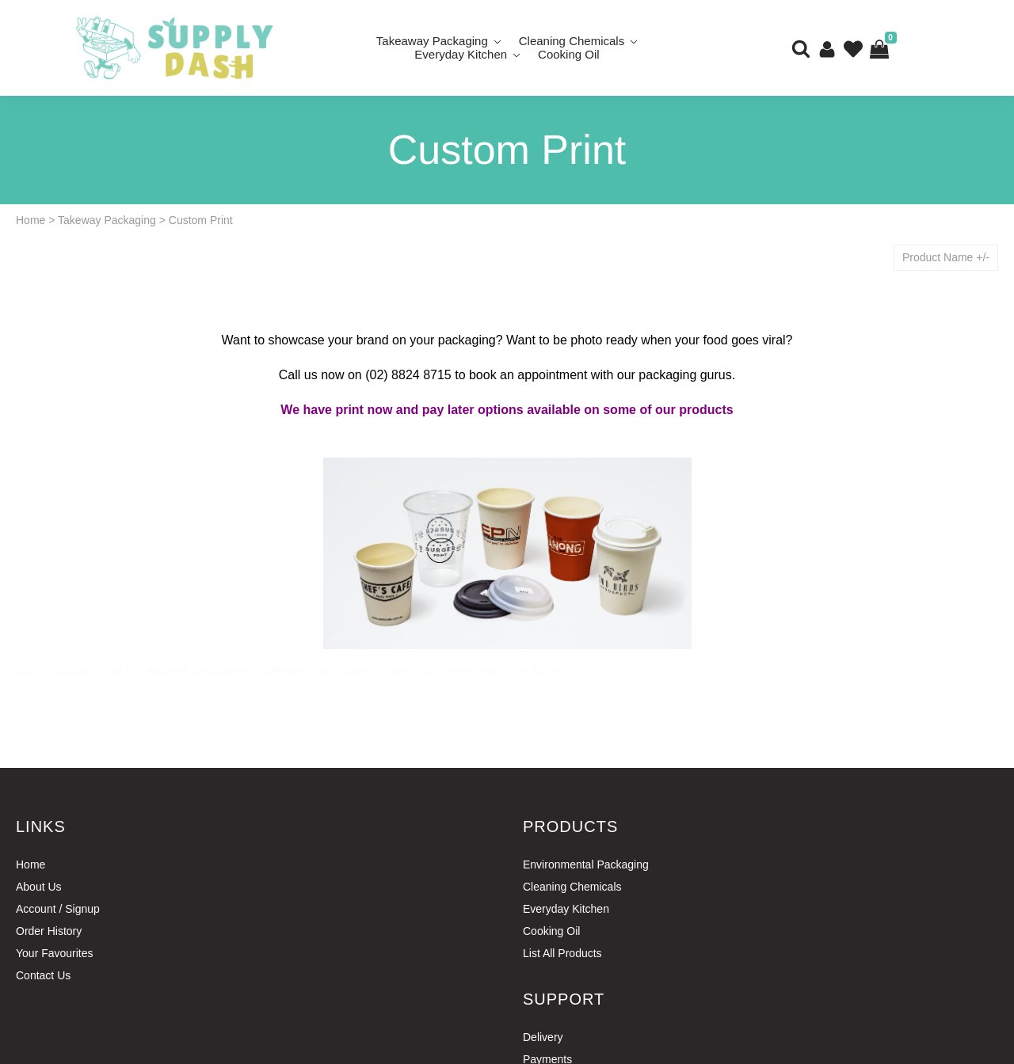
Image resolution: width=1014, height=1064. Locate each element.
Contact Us (43, 975)
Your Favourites (54, 953)
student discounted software (226, 671)
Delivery (543, 1037)
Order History (49, 931)
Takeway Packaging (107, 220)
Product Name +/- (945, 257)
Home (30, 220)
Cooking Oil (569, 54)
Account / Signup (58, 908)
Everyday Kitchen (460, 54)
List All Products (562, 953)
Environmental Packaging (586, 864)
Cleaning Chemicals (572, 886)
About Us (39, 886)
